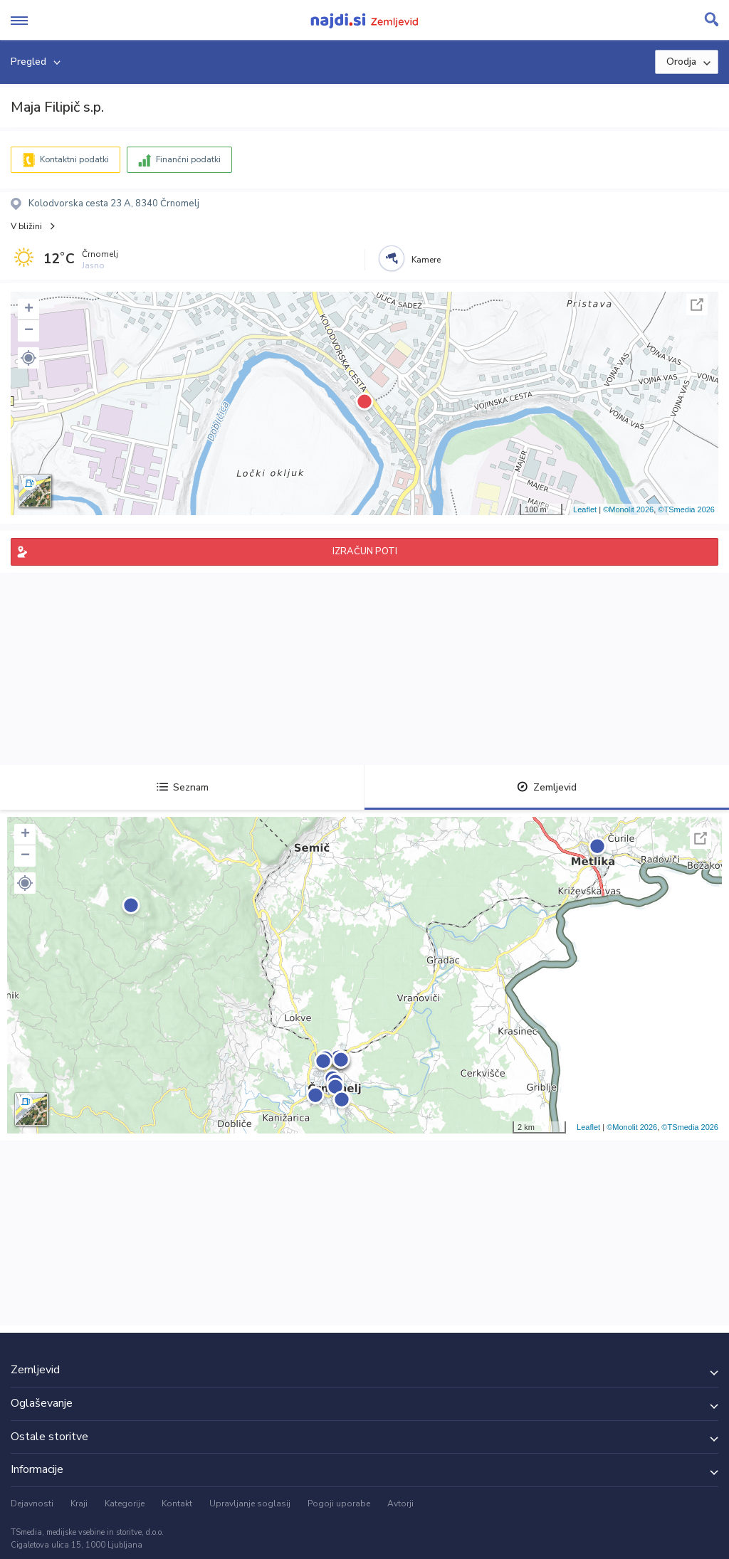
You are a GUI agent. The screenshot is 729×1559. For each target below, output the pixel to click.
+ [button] (28, 309)
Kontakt (177, 1503)
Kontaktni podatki (74, 159)
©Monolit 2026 (628, 509)
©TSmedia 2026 (686, 509)
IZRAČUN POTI (364, 551)
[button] (28, 358)
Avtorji (400, 1503)
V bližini (26, 226)
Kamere (426, 259)
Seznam (183, 787)
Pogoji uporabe (339, 1503)
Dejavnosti (32, 1503)
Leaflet (585, 509)
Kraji (79, 1503)
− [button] (28, 331)
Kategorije (125, 1503)
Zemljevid (547, 787)
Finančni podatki (188, 159)
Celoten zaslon (697, 304)
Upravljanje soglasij (249, 1503)
